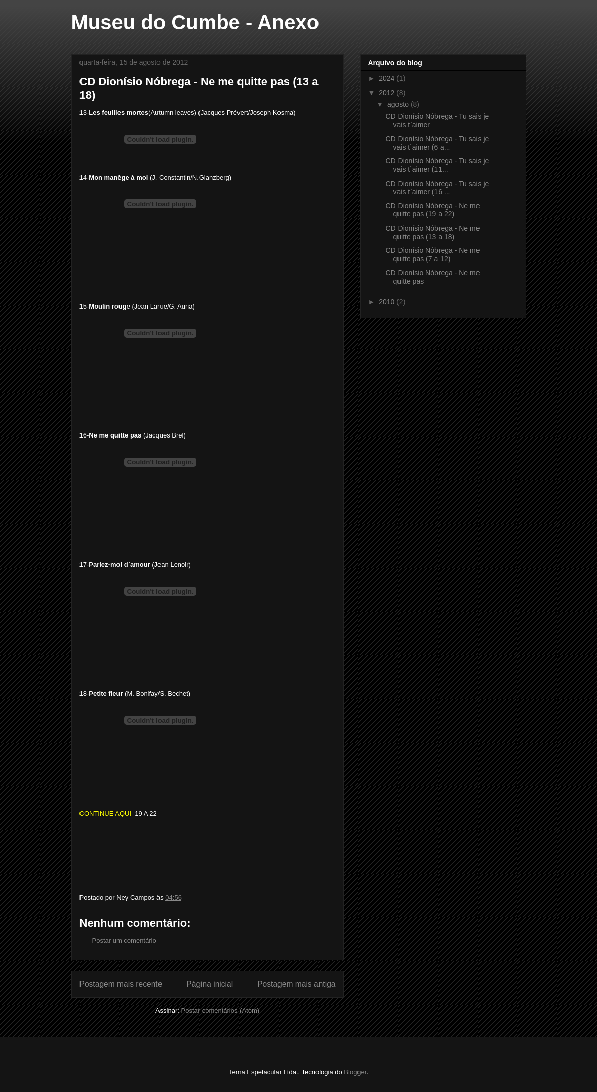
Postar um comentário (124, 940)
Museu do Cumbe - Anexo (195, 22)
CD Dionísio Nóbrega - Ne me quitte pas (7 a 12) (432, 254)
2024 (387, 78)
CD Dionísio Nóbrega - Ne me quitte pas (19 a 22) (432, 210)
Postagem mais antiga (296, 984)
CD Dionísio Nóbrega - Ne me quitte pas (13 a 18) (432, 232)
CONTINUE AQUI (107, 813)
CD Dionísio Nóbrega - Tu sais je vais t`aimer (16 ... (437, 188)
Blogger (355, 1072)
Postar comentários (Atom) (220, 1010)
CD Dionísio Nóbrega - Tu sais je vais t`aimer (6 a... (437, 143)
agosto (399, 104)
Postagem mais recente (121, 984)
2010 (387, 302)
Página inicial (209, 984)
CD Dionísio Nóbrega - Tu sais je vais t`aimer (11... (437, 165)
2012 (387, 93)
